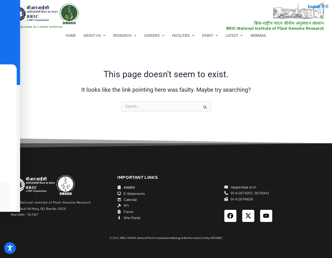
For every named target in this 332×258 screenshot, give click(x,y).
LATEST (234, 35)
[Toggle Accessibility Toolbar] (10, 248)
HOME (71, 35)
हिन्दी (324, 6)
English (313, 6)
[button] (94, 35)
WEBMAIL (258, 35)
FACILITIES (183, 35)
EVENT (210, 35)
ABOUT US (94, 35)
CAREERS (154, 35)
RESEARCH (124, 35)
